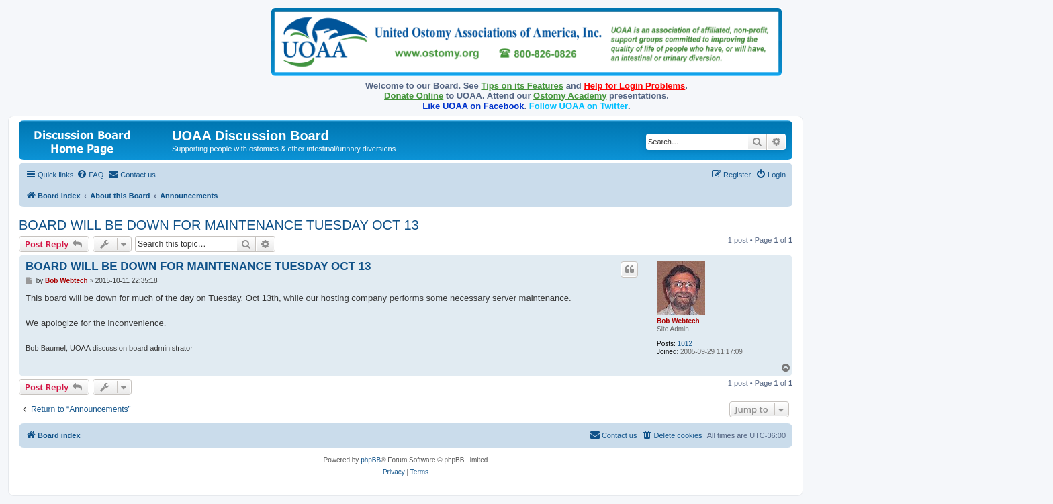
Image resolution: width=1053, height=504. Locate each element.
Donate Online (413, 96)
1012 (685, 343)
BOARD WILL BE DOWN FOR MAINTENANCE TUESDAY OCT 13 (219, 225)
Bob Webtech (678, 321)
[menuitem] (90, 175)
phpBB (371, 460)
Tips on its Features (522, 86)
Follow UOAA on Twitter (578, 106)
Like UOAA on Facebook (473, 106)
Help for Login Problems (634, 86)
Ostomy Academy (569, 96)
